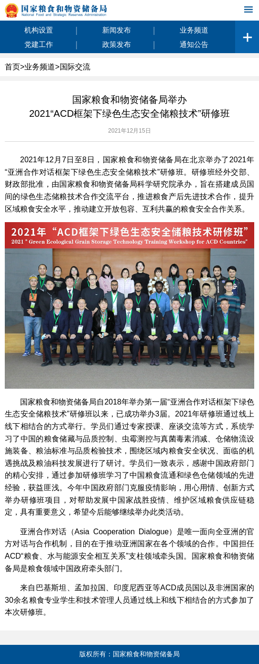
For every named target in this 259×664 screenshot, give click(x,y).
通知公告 (194, 44)
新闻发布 (116, 30)
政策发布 (116, 44)
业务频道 (194, 30)
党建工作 (38, 44)
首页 (12, 67)
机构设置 (38, 30)
